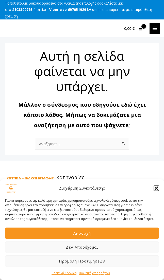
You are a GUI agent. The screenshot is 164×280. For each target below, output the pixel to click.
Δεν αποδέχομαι (82, 247)
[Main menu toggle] (155, 28)
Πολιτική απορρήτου (94, 273)
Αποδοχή (82, 233)
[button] (156, 188)
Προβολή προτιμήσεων (82, 261)
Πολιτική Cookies (64, 273)
